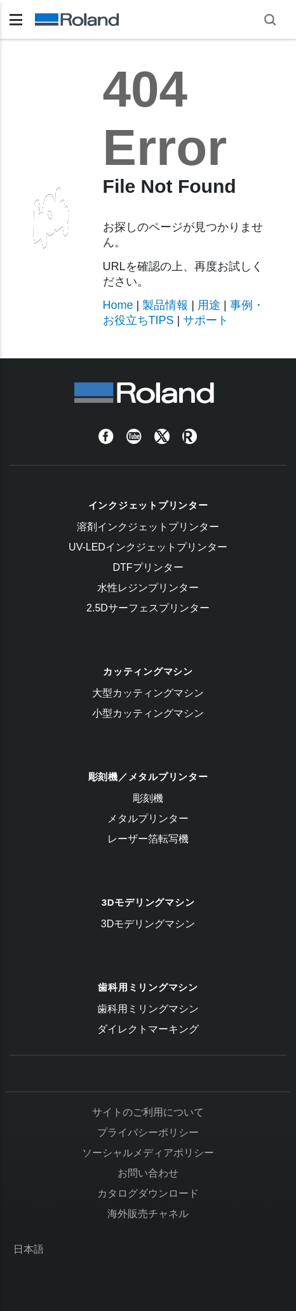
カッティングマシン (148, 671)
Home (118, 305)
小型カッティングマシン (148, 713)
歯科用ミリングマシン (148, 987)
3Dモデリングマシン (148, 902)
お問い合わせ (148, 1173)
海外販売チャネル (148, 1213)
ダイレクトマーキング (148, 1029)
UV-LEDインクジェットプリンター (148, 547)
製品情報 (165, 305)
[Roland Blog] (190, 436)
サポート (206, 320)
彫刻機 (148, 798)
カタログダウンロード (148, 1193)
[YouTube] (134, 436)
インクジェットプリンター (148, 505)
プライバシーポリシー (148, 1132)
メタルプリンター (148, 818)
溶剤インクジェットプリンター (148, 526)
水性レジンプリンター (148, 587)
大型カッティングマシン (148, 693)
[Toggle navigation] (16, 19)
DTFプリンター (147, 567)
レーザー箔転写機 (148, 838)
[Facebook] (106, 436)
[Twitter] (162, 436)
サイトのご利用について (148, 1112)
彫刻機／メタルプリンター (148, 776)
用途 (209, 305)
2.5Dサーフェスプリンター (148, 608)
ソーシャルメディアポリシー (148, 1152)
